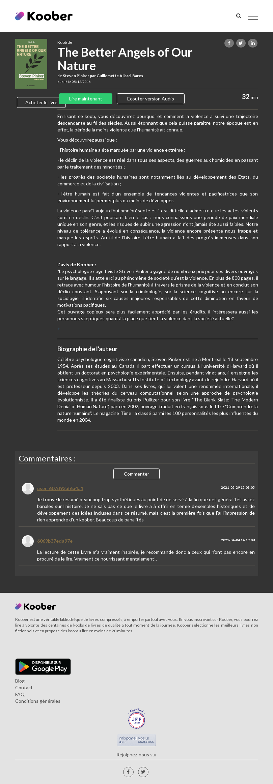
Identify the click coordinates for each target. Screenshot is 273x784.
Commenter (136, 474)
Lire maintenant (85, 98)
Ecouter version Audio (150, 98)
